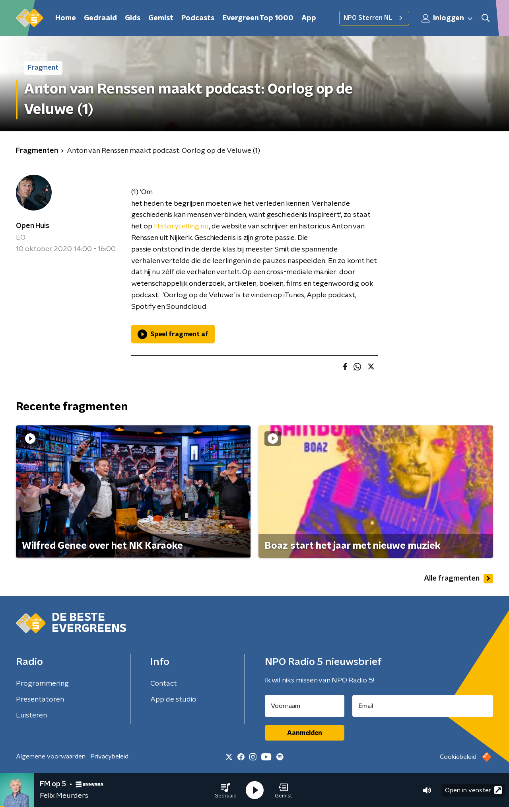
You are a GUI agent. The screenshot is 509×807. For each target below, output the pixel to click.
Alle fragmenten (458, 578)
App (308, 18)
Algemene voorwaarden (50, 756)
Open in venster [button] (473, 790)
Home (65, 18)
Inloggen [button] (447, 18)
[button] (225, 790)
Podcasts (197, 18)
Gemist (160, 18)
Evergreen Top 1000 (257, 18)
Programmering (42, 683)
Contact (163, 683)
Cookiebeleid (458, 757)
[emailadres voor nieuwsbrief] (422, 706)
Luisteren (31, 715)
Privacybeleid (109, 756)
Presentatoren (40, 699)
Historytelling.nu (181, 226)
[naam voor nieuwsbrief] (304, 706)
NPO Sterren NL (374, 18)
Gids (132, 18)
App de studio (173, 699)
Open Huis (32, 226)
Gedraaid (100, 18)
